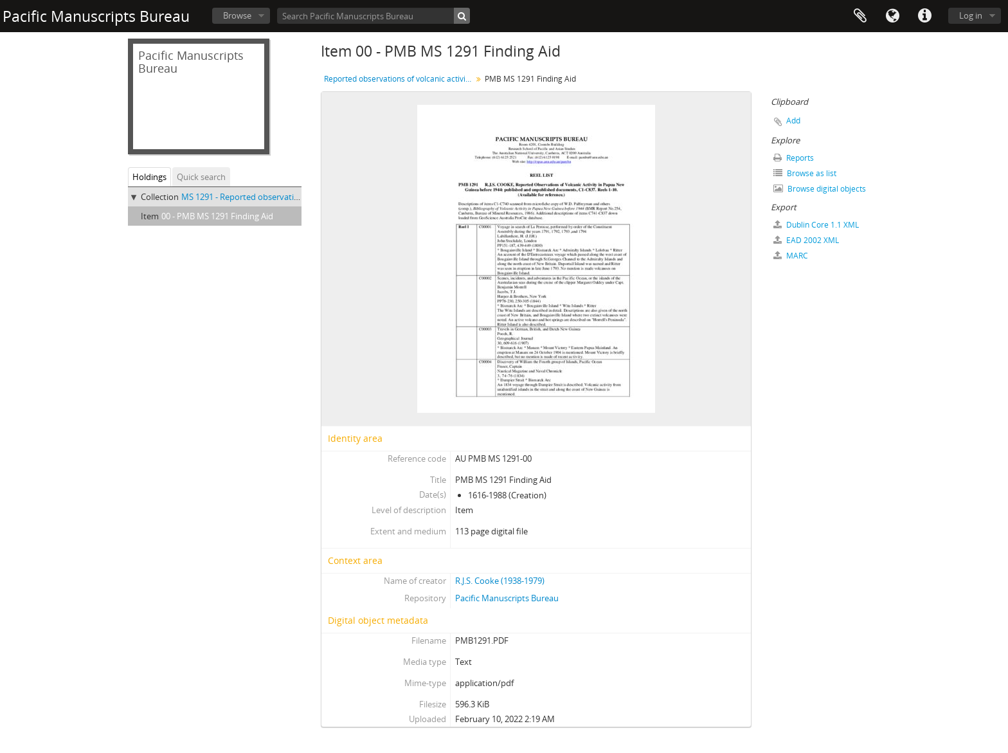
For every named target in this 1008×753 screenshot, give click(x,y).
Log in (970, 15)
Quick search (201, 177)
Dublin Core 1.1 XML (816, 224)
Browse (237, 15)
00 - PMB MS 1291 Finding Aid (217, 216)
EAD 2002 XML (806, 240)
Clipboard (860, 16)
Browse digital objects (819, 188)
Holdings (149, 177)
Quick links (924, 16)
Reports (793, 157)
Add (793, 120)
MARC (790, 255)
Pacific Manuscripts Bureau (507, 598)
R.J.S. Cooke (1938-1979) (499, 580)
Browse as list (804, 173)
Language (892, 16)
